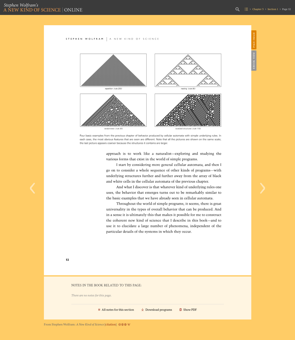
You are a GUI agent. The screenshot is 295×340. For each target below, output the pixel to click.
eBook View (253, 60)
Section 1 (273, 9)
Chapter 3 (258, 9)
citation (110, 324)
